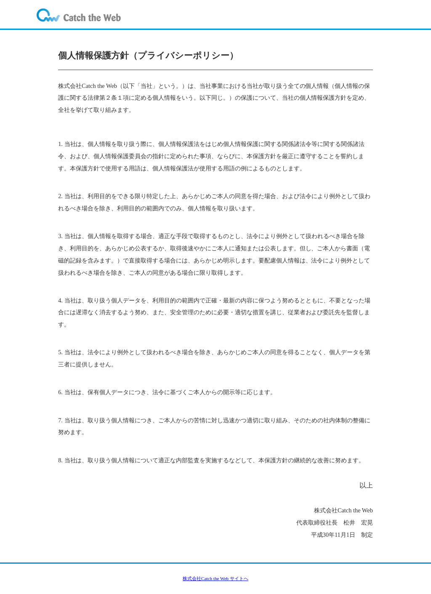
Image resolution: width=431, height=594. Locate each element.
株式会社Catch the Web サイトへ (215, 578)
